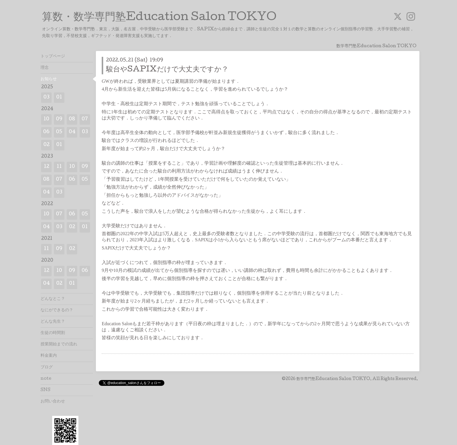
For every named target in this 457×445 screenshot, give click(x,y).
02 (46, 145)
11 (59, 166)
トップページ (53, 56)
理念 (45, 68)
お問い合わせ (53, 401)
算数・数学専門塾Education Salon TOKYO (159, 18)
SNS (45, 390)
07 (85, 119)
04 (72, 132)
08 (72, 119)
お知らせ (49, 79)
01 (59, 97)
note (46, 379)
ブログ (47, 367)
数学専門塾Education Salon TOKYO (333, 379)
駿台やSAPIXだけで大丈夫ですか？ (167, 70)
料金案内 (49, 355)
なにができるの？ (57, 310)
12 (46, 166)
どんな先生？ (53, 321)
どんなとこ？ (53, 299)
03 (46, 97)
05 (59, 132)
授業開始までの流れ (59, 344)
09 (59, 119)
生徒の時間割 (53, 333)
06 (46, 132)
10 (46, 119)
